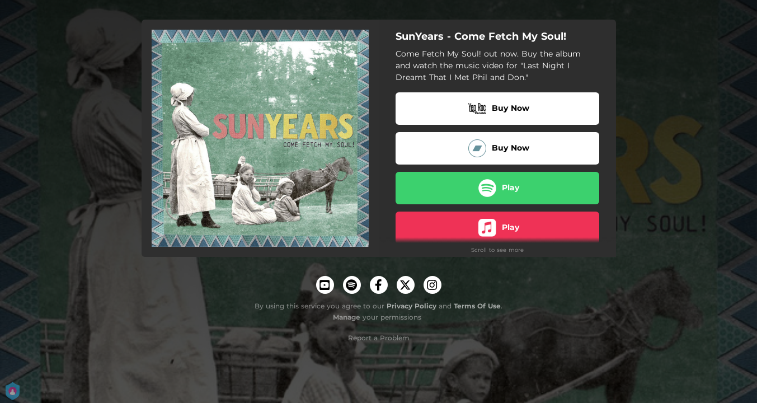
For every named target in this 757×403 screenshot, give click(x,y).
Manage (346, 317)
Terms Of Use (477, 306)
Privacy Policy (411, 306)
